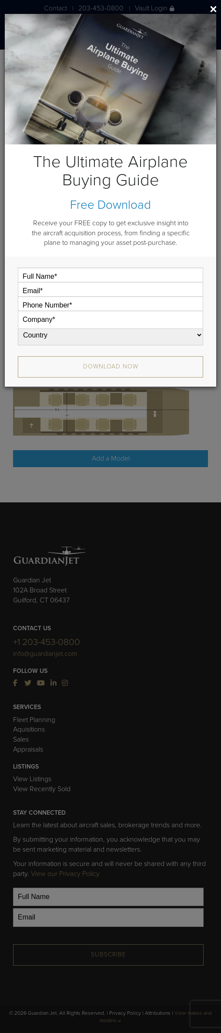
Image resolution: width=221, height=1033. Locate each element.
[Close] (213, 8)
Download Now (110, 366)
